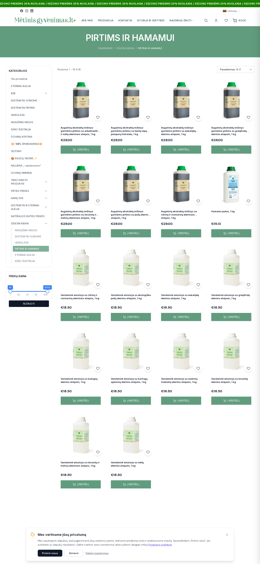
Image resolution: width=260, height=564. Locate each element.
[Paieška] (206, 20)
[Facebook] (21, 10)
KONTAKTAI (125, 20)
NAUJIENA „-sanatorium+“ (26, 165)
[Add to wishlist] (97, 117)
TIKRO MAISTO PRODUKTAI (19, 181)
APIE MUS (87, 20)
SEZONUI (16, 151)
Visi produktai (19, 78)
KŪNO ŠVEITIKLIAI (21, 129)
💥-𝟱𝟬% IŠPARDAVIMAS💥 (26, 144)
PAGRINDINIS (105, 48)
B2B (13, 93)
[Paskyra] (216, 20)
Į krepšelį (81, 149)
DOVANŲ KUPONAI (21, 136)
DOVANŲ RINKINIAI (21, 172)
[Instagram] (26, 10)
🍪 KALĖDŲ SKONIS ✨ (24, 158)
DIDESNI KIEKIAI (125, 48)
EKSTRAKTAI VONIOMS (24, 100)
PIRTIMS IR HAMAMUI (27, 248)
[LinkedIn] (31, 10)
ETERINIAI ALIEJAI (21, 86)
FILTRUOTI (29, 303)
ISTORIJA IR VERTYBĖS (150, 20)
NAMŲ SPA (17, 198)
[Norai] (226, 20)
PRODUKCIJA (106, 20)
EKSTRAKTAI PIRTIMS (23, 107)
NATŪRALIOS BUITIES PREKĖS (28, 216)
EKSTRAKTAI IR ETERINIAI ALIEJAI (25, 207)
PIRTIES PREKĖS (20, 191)
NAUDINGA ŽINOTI (182, 20)
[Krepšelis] (239, 20)
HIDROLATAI (18, 115)
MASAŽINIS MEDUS (22, 122)
